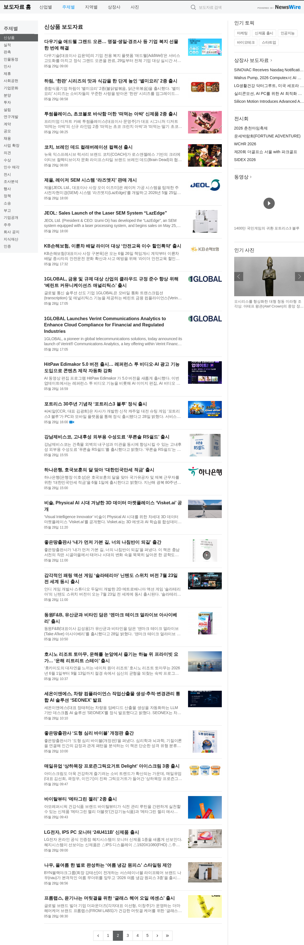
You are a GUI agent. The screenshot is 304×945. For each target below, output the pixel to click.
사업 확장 (11, 145)
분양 (7, 95)
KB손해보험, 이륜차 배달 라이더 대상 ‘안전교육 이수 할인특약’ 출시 (112, 246)
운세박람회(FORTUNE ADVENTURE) (267, 136)
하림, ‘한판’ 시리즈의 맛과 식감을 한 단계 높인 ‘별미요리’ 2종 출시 (111, 81)
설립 (7, 110)
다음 (299, 276)
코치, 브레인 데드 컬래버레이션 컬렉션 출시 (88, 147)
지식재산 (11, 239)
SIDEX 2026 (245, 159)
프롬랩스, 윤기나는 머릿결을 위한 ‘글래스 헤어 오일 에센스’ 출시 (109, 898)
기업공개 (11, 217)
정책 (7, 196)
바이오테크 (246, 42)
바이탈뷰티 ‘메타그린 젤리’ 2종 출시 (80, 799)
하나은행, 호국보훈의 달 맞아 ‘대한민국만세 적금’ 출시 (99, 469)
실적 (7, 45)
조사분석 (11, 181)
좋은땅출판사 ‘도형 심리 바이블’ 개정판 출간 (89, 733)
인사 (7, 66)
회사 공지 (11, 232)
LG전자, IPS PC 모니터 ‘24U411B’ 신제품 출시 (91, 832)
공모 (7, 131)
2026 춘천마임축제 (251, 128)
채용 (7, 138)
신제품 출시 (264, 33)
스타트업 (269, 42)
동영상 (241, 177)
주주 (7, 225)
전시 (7, 174)
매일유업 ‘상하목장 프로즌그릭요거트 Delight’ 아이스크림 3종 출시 (112, 766)
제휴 (7, 74)
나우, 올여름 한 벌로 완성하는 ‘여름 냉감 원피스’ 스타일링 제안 (107, 865)
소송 (7, 203)
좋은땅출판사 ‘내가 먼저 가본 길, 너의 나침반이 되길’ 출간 (102, 542)
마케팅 (242, 33)
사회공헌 (11, 81)
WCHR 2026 (245, 144)
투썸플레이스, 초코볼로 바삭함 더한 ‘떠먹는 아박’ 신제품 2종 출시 (110, 114)
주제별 (68, 7)
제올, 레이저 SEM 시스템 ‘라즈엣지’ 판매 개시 (90, 180)
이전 (238, 276)
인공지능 (288, 33)
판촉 (7, 52)
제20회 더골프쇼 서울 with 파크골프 (265, 152)
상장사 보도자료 (251, 60)
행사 (7, 189)
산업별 (45, 7)
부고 (7, 210)
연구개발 (11, 117)
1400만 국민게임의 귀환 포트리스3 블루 (267, 228)
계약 (7, 124)
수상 (7, 160)
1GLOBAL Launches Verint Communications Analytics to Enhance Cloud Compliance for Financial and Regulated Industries (105, 325)
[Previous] (98, 936)
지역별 (91, 7)
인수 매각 (11, 167)
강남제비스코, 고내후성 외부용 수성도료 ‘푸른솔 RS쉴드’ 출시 (106, 436)
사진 (135, 7)
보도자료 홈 (17, 7)
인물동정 (11, 59)
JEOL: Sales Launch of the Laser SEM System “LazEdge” (105, 213)
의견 (7, 153)
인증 (7, 246)
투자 (7, 102)
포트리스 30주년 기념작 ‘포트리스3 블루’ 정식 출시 (95, 404)
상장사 (114, 7)
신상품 (9, 37)
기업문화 (11, 88)
